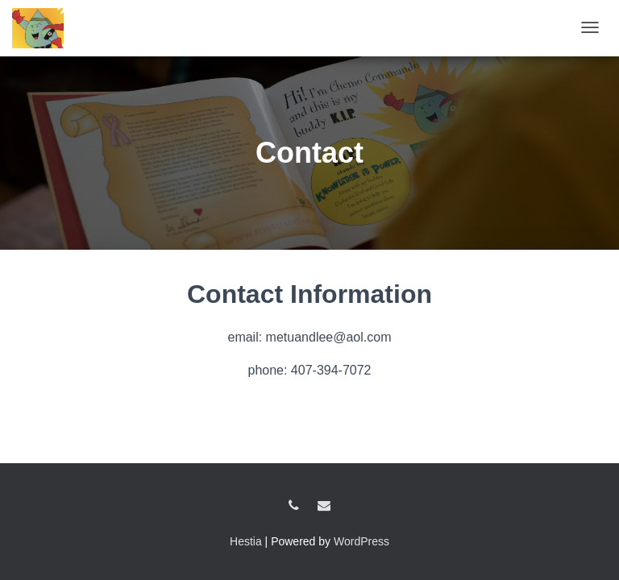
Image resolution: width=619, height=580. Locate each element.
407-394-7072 (293, 505)
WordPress (361, 541)
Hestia (246, 541)
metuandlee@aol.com (324, 505)
